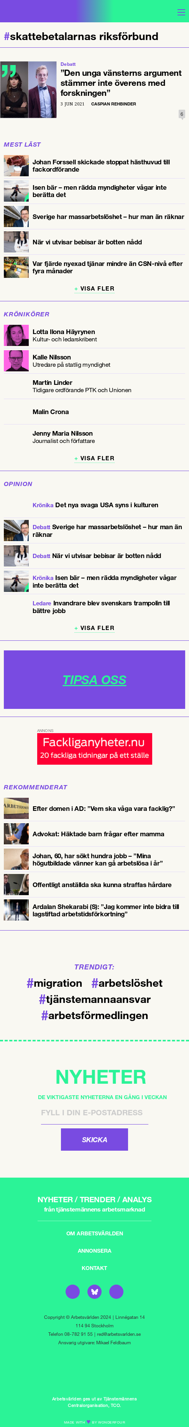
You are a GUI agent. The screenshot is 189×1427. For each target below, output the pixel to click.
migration (54, 982)
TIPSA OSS (94, 679)
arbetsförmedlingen (94, 1014)
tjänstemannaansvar (95, 998)
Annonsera (95, 1250)
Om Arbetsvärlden (94, 1233)
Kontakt (94, 1268)
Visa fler (98, 289)
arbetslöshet (127, 982)
